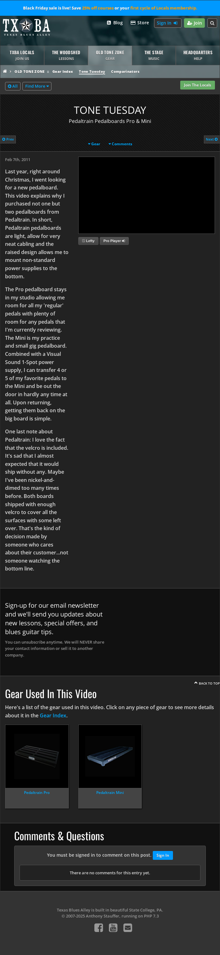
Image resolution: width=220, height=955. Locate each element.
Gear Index (62, 71)
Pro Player (114, 241)
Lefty (88, 241)
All (13, 86)
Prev (8, 139)
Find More (35, 86)
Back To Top (209, 683)
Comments (122, 144)
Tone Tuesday (92, 71)
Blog (114, 22)
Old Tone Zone (30, 71)
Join (194, 23)
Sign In (168, 23)
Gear (95, 144)
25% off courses (98, 8)
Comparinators (125, 71)
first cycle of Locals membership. (163, 8)
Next (212, 139)
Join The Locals (197, 85)
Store (139, 22)
